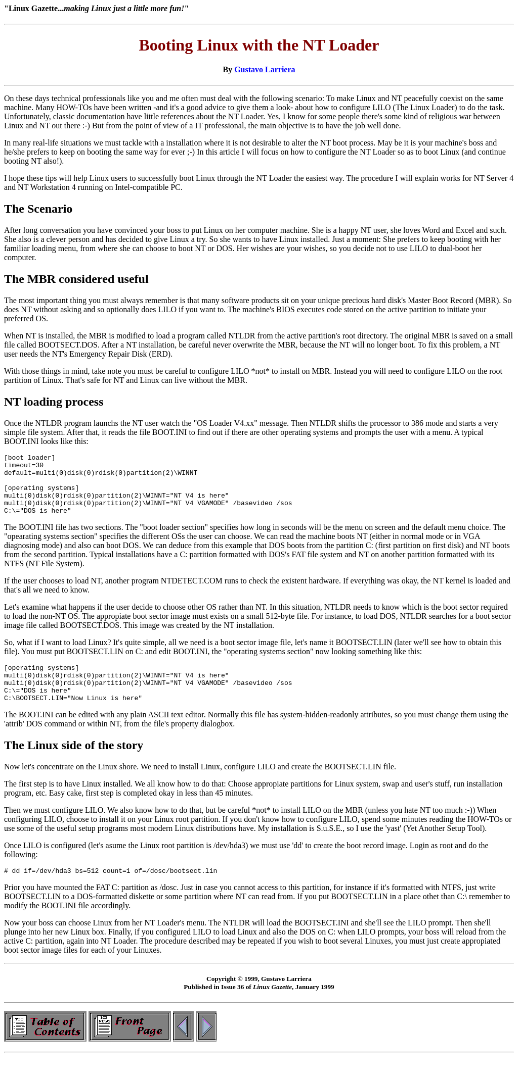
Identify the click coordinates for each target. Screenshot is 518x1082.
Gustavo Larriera (264, 69)
